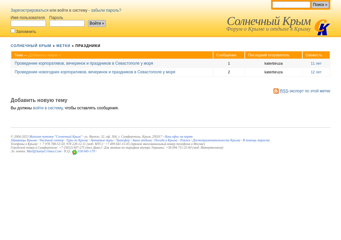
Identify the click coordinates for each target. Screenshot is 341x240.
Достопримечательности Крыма (216, 140)
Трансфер (123, 140)
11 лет (316, 63)
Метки (63, 46)
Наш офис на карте (179, 136)
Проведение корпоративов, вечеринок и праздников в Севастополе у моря (84, 63)
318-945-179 (86, 151)
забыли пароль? (106, 10)
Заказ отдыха (142, 140)
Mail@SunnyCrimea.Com (44, 151)
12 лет (316, 72)
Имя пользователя (28, 21)
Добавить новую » (45, 55)
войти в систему (48, 108)
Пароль (67, 21)
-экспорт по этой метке (305, 91)
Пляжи (185, 140)
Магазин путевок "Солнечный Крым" (55, 136)
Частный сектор (51, 140)
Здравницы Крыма (24, 140)
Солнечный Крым (269, 21)
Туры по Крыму (77, 140)
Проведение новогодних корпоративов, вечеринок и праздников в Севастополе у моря (95, 72)
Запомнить (23, 31)
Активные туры (102, 140)
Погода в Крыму (166, 140)
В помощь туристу (256, 140)
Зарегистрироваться (29, 10)
